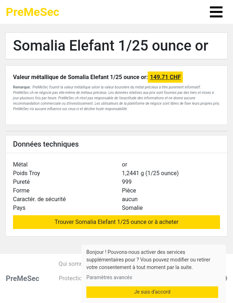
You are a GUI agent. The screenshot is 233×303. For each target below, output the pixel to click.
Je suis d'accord (152, 292)
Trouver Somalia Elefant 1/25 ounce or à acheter (116, 221)
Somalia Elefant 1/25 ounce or (110, 45)
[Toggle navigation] (216, 12)
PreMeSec (32, 12)
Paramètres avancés (109, 277)
